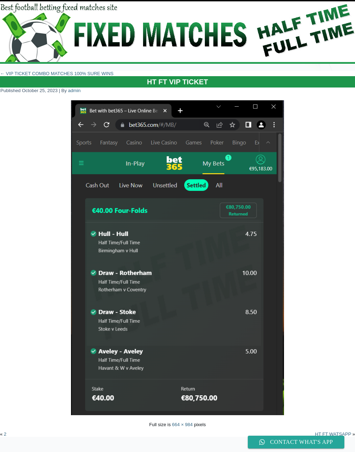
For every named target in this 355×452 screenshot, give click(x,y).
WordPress (151, 446)
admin (74, 90)
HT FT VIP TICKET (177, 82)
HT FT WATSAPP (333, 434)
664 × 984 (182, 424)
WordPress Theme (182, 446)
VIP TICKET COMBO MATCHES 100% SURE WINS (57, 73)
